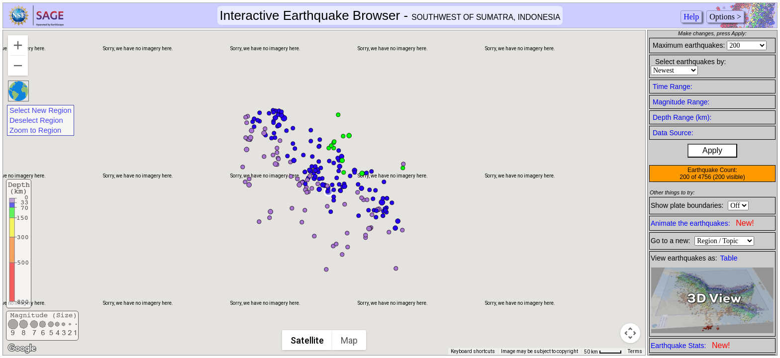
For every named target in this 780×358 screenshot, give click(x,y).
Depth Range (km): (682, 117)
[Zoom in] (18, 45)
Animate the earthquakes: (702, 223)
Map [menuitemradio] (350, 340)
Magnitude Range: (681, 102)
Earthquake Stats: (690, 345)
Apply (712, 150)
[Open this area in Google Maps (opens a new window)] (21, 348)
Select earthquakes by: (690, 62)
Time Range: (672, 86)
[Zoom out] (18, 66)
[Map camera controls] (630, 333)
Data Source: (673, 133)
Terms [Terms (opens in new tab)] (635, 351)
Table (729, 258)
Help (691, 16)
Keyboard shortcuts (473, 351)
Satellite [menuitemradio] (308, 340)
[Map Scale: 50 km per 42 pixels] (603, 351)
